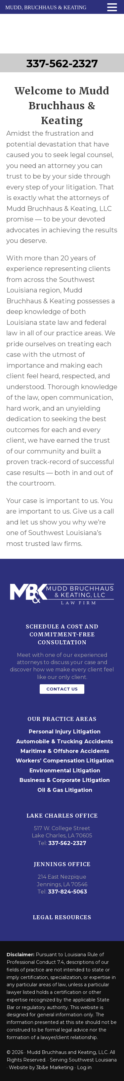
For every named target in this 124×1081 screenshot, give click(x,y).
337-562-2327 (62, 63)
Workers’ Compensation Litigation (65, 761)
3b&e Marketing (54, 1067)
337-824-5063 (67, 892)
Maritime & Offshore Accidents (65, 751)
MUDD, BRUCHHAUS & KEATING (45, 7)
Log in (84, 1067)
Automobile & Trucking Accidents (64, 741)
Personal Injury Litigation (65, 731)
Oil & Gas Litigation (64, 790)
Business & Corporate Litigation (65, 780)
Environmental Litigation (64, 770)
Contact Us (62, 689)
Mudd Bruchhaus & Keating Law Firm (62, 33)
